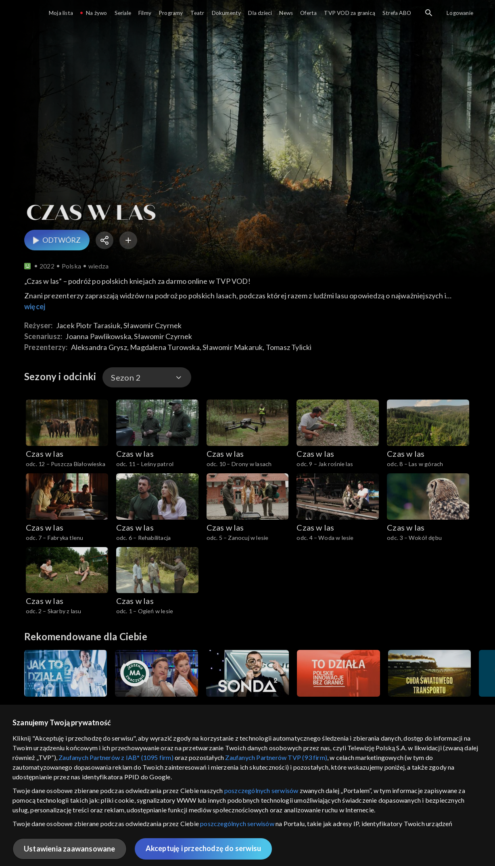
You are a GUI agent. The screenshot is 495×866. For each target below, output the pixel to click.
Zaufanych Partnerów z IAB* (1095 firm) (115, 757)
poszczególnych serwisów (261, 790)
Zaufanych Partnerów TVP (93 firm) (276, 757)
